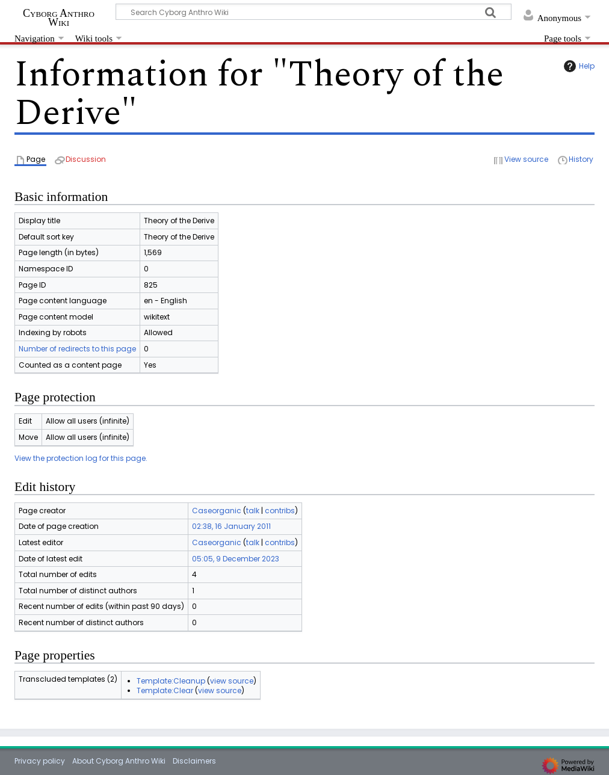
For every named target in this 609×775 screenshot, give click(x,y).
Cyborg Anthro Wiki (58, 17)
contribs (280, 510)
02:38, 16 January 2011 (231, 526)
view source (231, 681)
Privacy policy (39, 761)
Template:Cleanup (171, 681)
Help (578, 66)
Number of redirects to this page (77, 349)
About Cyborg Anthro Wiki (118, 761)
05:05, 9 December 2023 (235, 559)
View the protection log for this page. (80, 458)
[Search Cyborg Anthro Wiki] (313, 11)
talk (252, 510)
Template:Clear (165, 690)
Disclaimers (194, 761)
